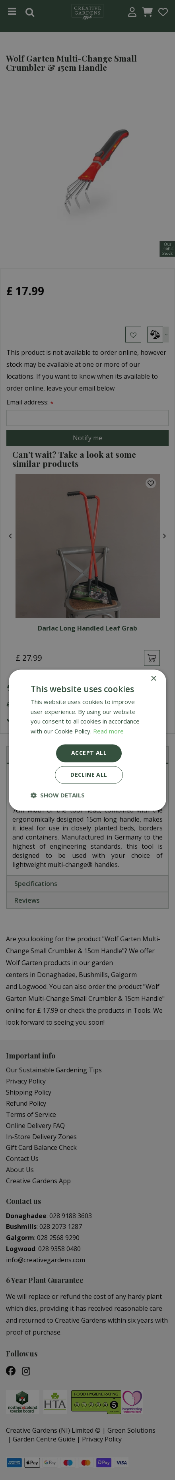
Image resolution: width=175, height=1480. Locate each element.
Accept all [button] (89, 752)
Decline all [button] (88, 774)
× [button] (153, 679)
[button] (58, 795)
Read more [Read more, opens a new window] (108, 731)
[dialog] (87, 740)
